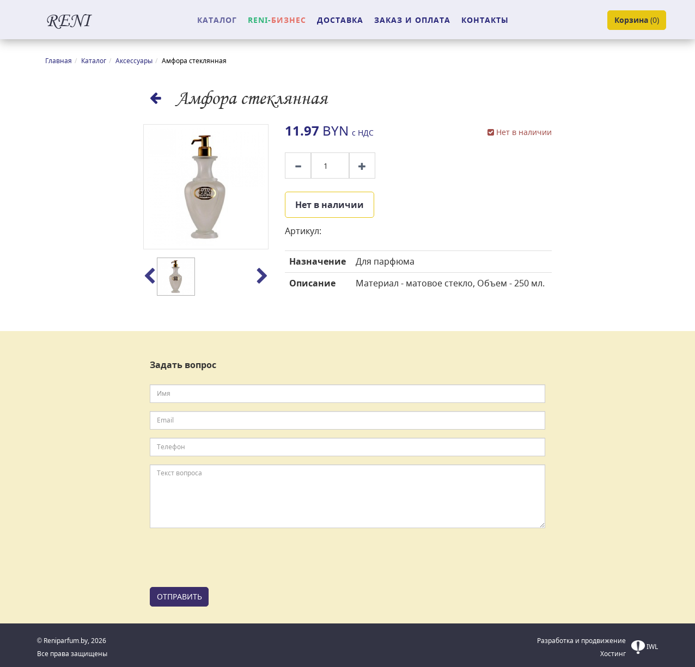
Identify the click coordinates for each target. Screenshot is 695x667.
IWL (644, 647)
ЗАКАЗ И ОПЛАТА (412, 20)
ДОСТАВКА (340, 20)
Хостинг (613, 653)
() (636, 20)
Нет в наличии (329, 205)
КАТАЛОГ (217, 20)
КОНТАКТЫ (485, 20)
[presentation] (232, 557)
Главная (58, 60)
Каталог (93, 60)
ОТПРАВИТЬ (179, 596)
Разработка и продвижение (581, 640)
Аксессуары (134, 60)
